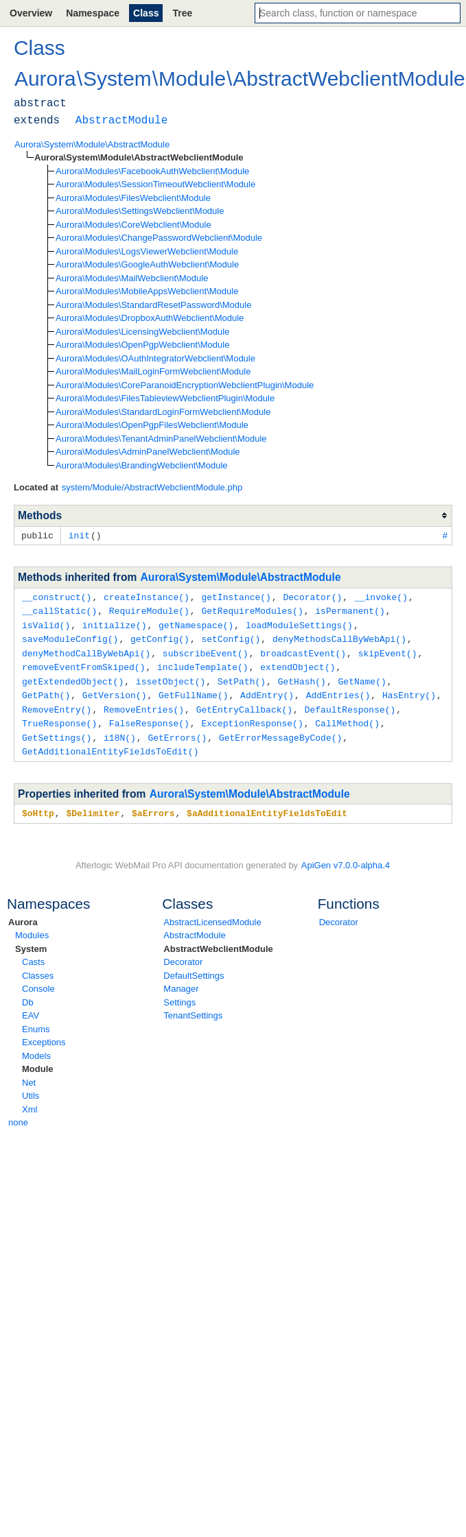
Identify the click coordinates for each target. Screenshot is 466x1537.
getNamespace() (196, 623)
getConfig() (159, 636)
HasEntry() (409, 689)
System (31, 939)
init (79, 535)
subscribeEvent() (205, 649)
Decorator (182, 952)
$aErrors (153, 804)
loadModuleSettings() (299, 623)
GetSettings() (56, 730)
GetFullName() (193, 689)
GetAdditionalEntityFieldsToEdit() (110, 743)
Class (146, 13)
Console (38, 979)
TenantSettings (192, 1006)
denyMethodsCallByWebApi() (339, 636)
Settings (179, 993)
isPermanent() (349, 609)
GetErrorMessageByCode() (280, 730)
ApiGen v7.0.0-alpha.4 (345, 855)
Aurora (23, 912)
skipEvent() (387, 649)
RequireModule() (149, 609)
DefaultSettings (193, 966)
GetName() (362, 676)
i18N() (120, 730)
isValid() (46, 623)
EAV (30, 1006)
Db (28, 993)
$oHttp (38, 804)
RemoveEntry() (56, 703)
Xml (29, 1100)
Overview (31, 13)
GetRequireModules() (252, 609)
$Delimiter (92, 804)
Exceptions (44, 1032)
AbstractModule (194, 925)
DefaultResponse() (350, 703)
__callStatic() (59, 609)
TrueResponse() (59, 716)
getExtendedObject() (73, 676)
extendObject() (297, 662)
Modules (32, 925)
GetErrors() (177, 730)
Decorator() (312, 596)
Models (36, 1046)
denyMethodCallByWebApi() (86, 649)
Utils (30, 1086)
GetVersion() (114, 689)
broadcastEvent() (303, 649)
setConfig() (230, 636)
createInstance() (146, 596)
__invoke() (381, 596)
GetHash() (302, 676)
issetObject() (170, 676)
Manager (180, 979)
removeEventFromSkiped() (83, 662)
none (18, 1113)
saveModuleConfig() (70, 636)
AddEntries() (338, 689)
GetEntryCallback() (244, 703)
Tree (182, 13)
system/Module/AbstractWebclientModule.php (152, 487)
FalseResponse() (149, 716)
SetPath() (242, 676)
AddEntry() (267, 689)
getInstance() (235, 596)
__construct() (56, 596)
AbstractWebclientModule (217, 939)
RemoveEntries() (144, 703)
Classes (38, 966)
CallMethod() (347, 716)
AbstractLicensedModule (212, 912)
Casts (33, 952)
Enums (35, 1019)
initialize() (114, 623)
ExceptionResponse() (252, 716)
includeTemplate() (202, 662)
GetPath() (46, 689)
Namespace (92, 13)
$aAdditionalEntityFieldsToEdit (267, 804)
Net (29, 1073)
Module (38, 1059)
